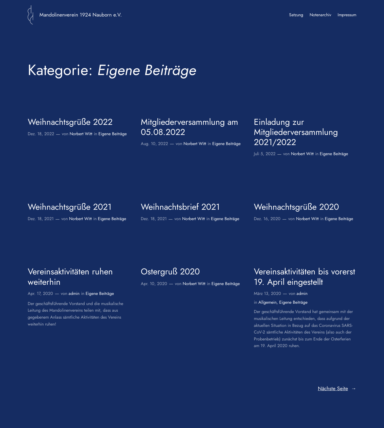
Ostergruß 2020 (170, 271)
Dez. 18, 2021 (41, 219)
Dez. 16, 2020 (267, 219)
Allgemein (267, 302)
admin (74, 293)
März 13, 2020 (267, 293)
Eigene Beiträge (112, 134)
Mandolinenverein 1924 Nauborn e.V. (80, 14)
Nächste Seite (337, 389)
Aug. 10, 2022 (154, 144)
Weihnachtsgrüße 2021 (69, 207)
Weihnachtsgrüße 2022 (70, 122)
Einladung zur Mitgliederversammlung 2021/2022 (296, 132)
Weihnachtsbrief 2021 (180, 207)
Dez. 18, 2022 (41, 134)
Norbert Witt (81, 134)
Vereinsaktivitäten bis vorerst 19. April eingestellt (304, 276)
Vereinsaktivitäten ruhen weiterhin (70, 276)
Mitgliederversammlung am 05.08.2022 (189, 127)
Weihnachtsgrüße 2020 (296, 207)
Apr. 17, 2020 (40, 293)
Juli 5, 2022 (264, 154)
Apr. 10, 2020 (154, 284)
